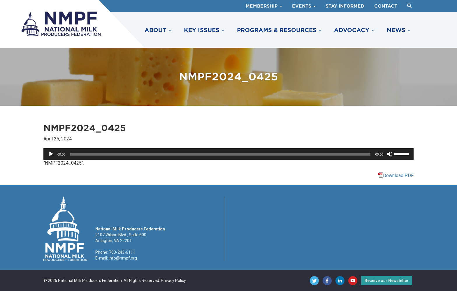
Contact (385, 6)
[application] (228, 154)
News (398, 30)
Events (304, 6)
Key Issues (204, 30)
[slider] (220, 154)
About (158, 30)
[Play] (51, 154)
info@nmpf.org (123, 258)
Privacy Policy (173, 280)
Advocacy (354, 30)
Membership (264, 6)
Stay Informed (345, 6)
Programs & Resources (279, 30)
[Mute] (390, 154)
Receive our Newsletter (387, 280)
